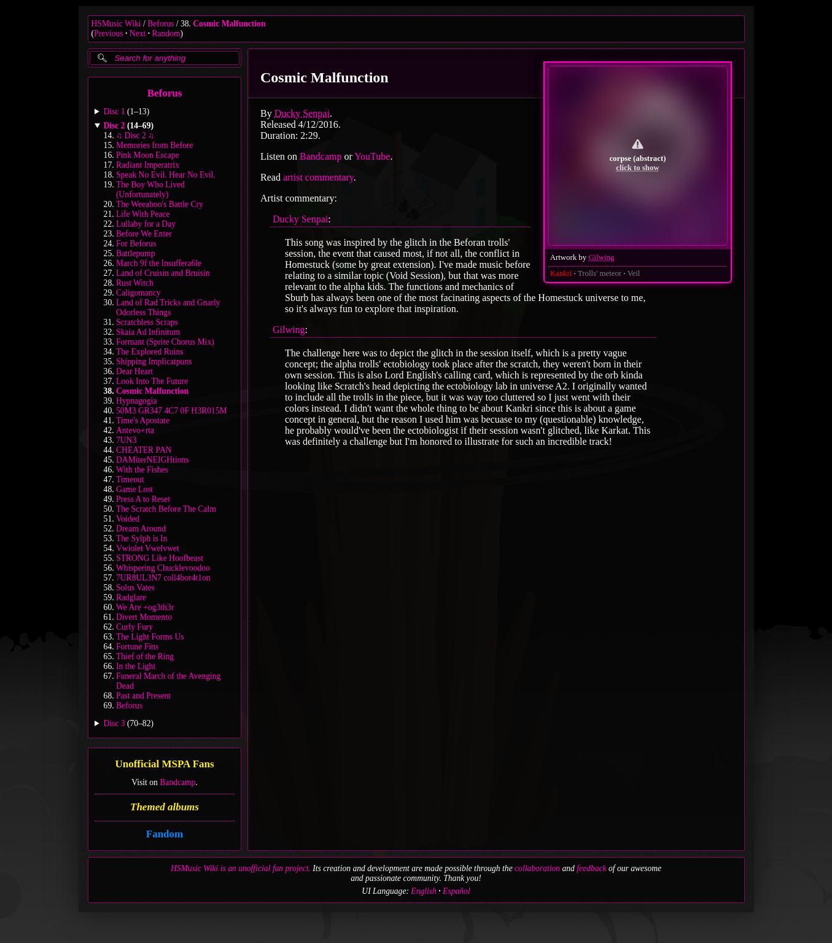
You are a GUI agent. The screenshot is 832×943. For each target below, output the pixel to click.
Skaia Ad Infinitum (148, 332)
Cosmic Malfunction (229, 23)
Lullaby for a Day (146, 224)
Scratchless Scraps (147, 322)
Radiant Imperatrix (147, 165)
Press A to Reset (143, 499)
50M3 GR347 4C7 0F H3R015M (171, 410)
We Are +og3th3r (145, 607)
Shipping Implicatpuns (154, 361)
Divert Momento (144, 617)
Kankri (561, 273)
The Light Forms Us (150, 636)
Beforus (160, 23)
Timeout (130, 479)
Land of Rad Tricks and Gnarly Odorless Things (168, 307)
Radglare (131, 597)
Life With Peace (143, 214)
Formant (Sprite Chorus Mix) (165, 341)
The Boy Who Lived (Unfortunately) (150, 189)
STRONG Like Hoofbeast (159, 558)
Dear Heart (134, 371)
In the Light (135, 666)
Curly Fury (134, 627)
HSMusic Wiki (116, 23)
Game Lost (134, 489)
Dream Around (141, 528)
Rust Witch (135, 283)
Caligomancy (138, 292)
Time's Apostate (142, 420)
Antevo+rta (135, 430)
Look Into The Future (152, 381)
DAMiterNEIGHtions (152, 459)
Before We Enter (144, 233)
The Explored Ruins (150, 351)
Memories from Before (154, 145)
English (424, 891)
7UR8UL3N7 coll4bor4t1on (163, 577)
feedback (591, 868)
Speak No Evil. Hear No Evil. (166, 174)
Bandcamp (177, 782)
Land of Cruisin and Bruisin (163, 273)
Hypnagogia (136, 400)
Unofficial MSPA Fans (164, 764)
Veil (633, 273)
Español (456, 891)
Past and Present (143, 695)
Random (166, 33)
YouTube (372, 156)
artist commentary (317, 177)
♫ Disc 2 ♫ (135, 135)
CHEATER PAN (144, 450)
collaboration (537, 868)
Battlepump (135, 253)
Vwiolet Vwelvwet (147, 548)
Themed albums (164, 807)
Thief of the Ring (145, 656)
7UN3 (126, 440)
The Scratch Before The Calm (166, 509)
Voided (127, 518)
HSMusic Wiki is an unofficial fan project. (241, 868)
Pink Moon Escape (147, 155)
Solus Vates (135, 587)
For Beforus (136, 243)
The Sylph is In (141, 538)
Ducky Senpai (301, 113)
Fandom (164, 834)
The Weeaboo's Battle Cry (159, 204)
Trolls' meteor (599, 273)
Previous (108, 33)
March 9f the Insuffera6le (158, 263)
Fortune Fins (137, 646)
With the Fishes (142, 469)
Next (138, 33)
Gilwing (601, 257)
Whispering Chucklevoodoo (163, 568)
